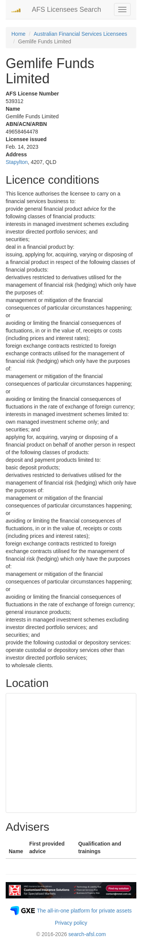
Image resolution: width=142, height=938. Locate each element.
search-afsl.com (87, 934)
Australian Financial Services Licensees (80, 34)
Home (18, 34)
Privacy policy (71, 923)
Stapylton (17, 162)
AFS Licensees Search (66, 9)
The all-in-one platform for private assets (84, 911)
